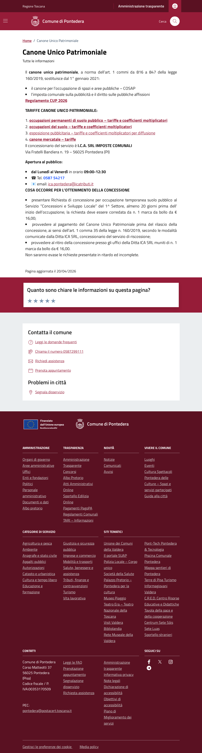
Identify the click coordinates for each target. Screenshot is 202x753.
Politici (28, 483)
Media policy (89, 746)
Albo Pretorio (73, 477)
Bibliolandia (113, 628)
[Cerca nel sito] (175, 21)
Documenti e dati (36, 502)
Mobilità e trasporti (78, 561)
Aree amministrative (38, 465)
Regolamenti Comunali (80, 514)
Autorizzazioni (33, 567)
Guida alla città (155, 496)
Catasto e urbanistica (39, 573)
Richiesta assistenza (78, 692)
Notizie (109, 459)
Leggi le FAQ (72, 662)
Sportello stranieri (158, 634)
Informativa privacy (119, 674)
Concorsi (69, 471)
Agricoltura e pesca (37, 543)
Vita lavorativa (74, 598)
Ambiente (30, 549)
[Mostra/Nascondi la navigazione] (5, 20)
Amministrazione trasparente (141, 6)
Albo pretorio (32, 508)
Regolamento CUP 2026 (46, 100)
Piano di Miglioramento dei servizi (118, 717)
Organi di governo (36, 459)
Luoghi (149, 459)
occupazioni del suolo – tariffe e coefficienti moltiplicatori (80, 127)
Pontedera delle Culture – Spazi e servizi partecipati (158, 484)
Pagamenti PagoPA (77, 508)
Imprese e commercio (79, 555)
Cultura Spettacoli (158, 471)
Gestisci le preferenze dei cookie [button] (47, 746)
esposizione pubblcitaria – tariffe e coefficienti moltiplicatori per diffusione (92, 133)
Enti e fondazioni (35, 477)
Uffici (26, 471)
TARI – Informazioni (78, 520)
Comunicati (112, 465)
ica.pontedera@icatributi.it (70, 184)
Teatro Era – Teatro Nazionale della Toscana (118, 610)
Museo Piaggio (115, 598)
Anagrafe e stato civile (40, 555)
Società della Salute (119, 573)
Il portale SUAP (115, 555)
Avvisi (108, 471)
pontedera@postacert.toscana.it (47, 710)
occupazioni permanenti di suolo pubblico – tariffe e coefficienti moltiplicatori (98, 120)
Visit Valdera (113, 622)
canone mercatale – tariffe (52, 139)
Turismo (69, 592)
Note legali (112, 680)
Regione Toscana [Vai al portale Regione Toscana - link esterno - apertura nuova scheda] (34, 6)
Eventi (149, 465)
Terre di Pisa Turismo (160, 580)
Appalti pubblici (34, 561)
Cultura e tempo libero (40, 580)
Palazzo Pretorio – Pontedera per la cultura (118, 586)
